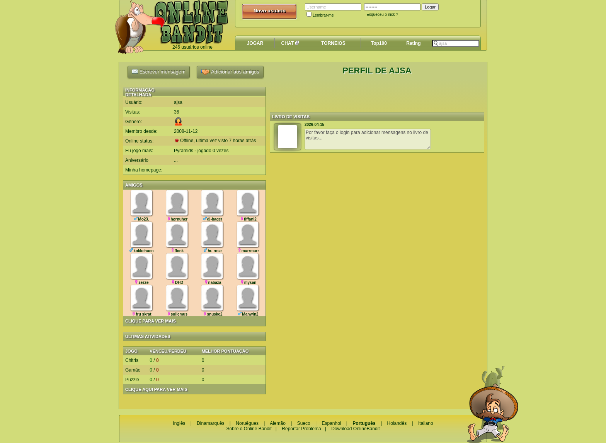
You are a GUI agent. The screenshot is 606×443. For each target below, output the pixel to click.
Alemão (278, 423)
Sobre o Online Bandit (248, 428)
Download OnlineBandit (355, 428)
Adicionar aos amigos (230, 72)
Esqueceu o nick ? (382, 14)
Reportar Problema (301, 428)
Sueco (303, 423)
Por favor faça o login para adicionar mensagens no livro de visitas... (368, 139)
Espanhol (331, 423)
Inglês (179, 423)
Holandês (397, 423)
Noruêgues (247, 423)
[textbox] (455, 43)
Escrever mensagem (159, 71)
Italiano (425, 423)
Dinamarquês (210, 423)
